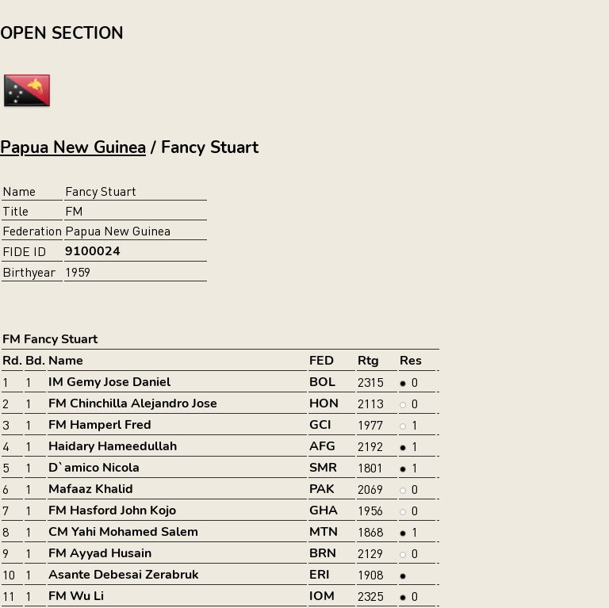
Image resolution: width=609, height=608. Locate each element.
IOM (322, 596)
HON (324, 403)
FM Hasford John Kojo (112, 510)
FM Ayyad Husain (99, 553)
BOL (322, 382)
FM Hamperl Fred (99, 425)
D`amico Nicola (94, 467)
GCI (320, 425)
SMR (323, 467)
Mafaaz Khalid (90, 489)
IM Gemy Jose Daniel (109, 382)
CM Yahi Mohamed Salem (123, 532)
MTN (323, 532)
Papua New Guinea (73, 147)
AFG (322, 446)
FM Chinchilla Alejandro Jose (132, 403)
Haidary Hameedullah (112, 446)
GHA (323, 510)
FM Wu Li (76, 596)
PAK (322, 489)
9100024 (93, 251)
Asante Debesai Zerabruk (123, 574)
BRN (322, 553)
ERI (319, 574)
